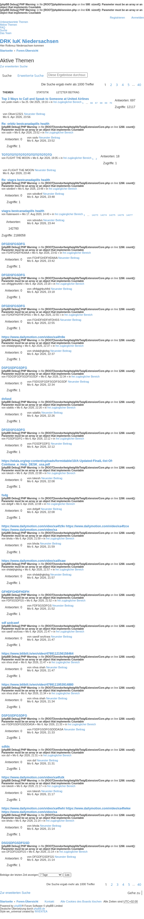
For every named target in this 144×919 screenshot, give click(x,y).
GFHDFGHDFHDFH (15, 592)
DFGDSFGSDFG (13, 244)
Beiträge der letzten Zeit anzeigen (31, 874)
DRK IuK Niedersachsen (29, 41)
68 (101, 103)
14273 (95, 215)
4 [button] (123, 84)
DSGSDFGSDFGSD (15, 843)
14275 (112, 215)
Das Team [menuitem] (5, 33)
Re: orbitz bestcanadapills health (25, 124)
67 (96, 103)
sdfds (6, 746)
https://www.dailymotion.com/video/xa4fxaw (34, 561)
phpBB (18, 906)
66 (91, 103)
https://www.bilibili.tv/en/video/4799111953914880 (38, 684)
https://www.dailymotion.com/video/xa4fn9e (33, 337)
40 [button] (139, 84)
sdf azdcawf (10, 623)
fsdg (5, 495)
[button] (98, 84)
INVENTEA (41, 911)
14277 (129, 215)
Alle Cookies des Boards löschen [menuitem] (81, 901)
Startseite (6, 901)
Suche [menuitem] (3, 30)
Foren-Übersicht (27, 901)
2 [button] (111, 84)
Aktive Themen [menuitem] (8, 24)
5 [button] (128, 84)
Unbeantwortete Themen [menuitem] (14, 22)
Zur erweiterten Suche (14, 66)
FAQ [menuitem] (2, 27)
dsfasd (6, 399)
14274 (103, 215)
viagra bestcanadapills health (23, 211)
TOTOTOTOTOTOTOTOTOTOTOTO (27, 155)
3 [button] (117, 84)
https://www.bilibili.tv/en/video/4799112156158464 (38, 653)
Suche (7, 75)
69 (106, 103)
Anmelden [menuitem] (137, 17)
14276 (121, 215)
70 (111, 103)
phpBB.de (39, 908)
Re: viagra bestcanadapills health (26, 180)
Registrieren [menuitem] (117, 17)
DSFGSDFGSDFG (14, 368)
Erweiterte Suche (31, 75)
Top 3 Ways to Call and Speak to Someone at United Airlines (45, 99)
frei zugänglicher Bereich (67, 102)
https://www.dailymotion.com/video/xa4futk (33, 777)
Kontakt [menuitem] (49, 901)
